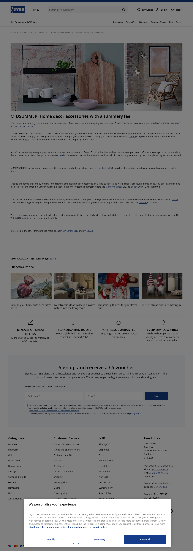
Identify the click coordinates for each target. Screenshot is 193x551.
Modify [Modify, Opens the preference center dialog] (51, 539)
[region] (97, 523)
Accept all (144, 539)
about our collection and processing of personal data (56, 527)
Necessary (100, 539)
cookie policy (100, 527)
